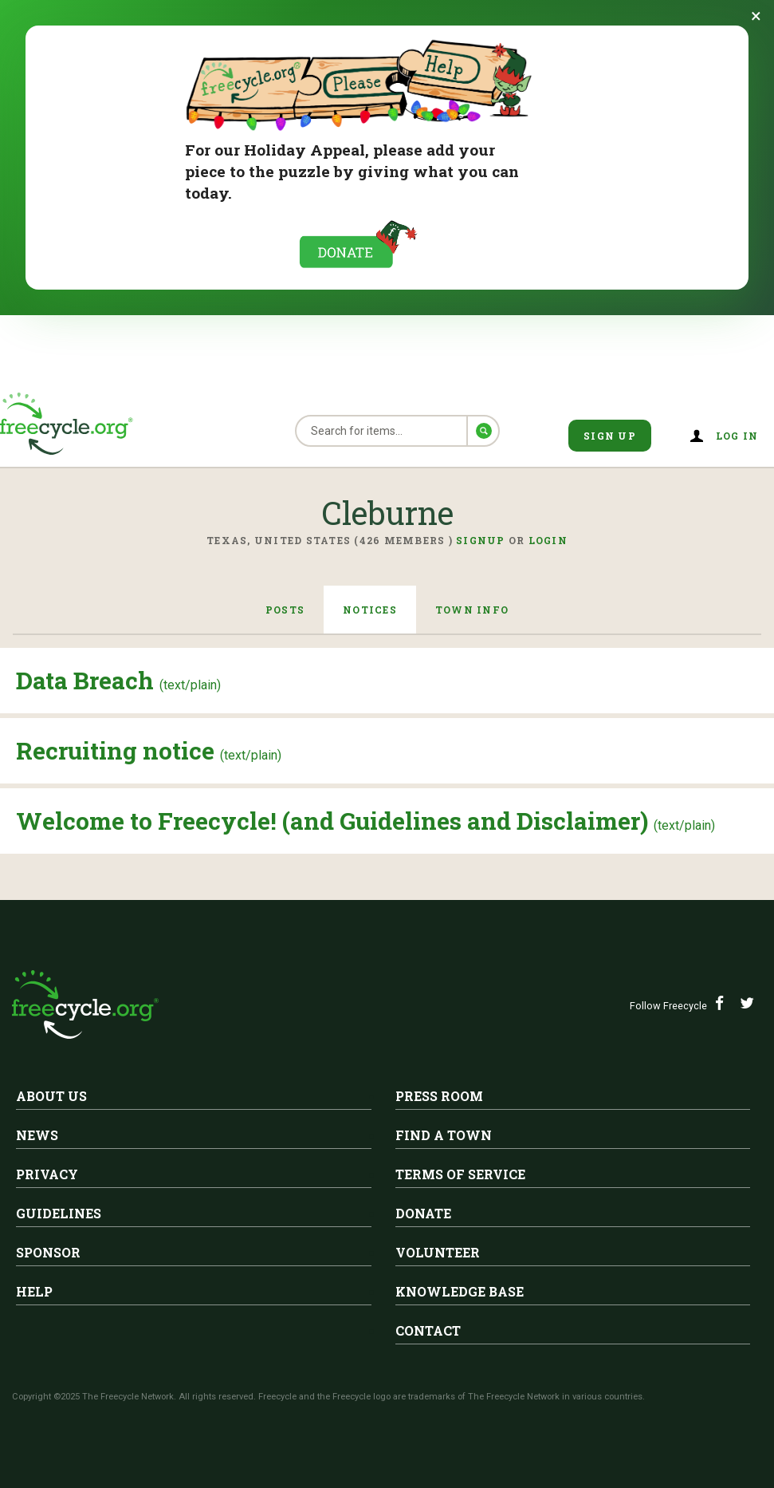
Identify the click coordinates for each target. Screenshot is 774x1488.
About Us (51, 1095)
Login (548, 540)
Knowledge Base (459, 1291)
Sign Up (609, 435)
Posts (284, 609)
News (37, 1135)
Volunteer (437, 1252)
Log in (737, 435)
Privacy (47, 1174)
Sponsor (48, 1252)
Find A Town (443, 1135)
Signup (480, 540)
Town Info (472, 609)
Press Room (439, 1095)
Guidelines (58, 1213)
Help (34, 1291)
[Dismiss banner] (756, 16)
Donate (423, 1213)
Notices (370, 609)
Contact (428, 1330)
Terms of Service (460, 1174)
